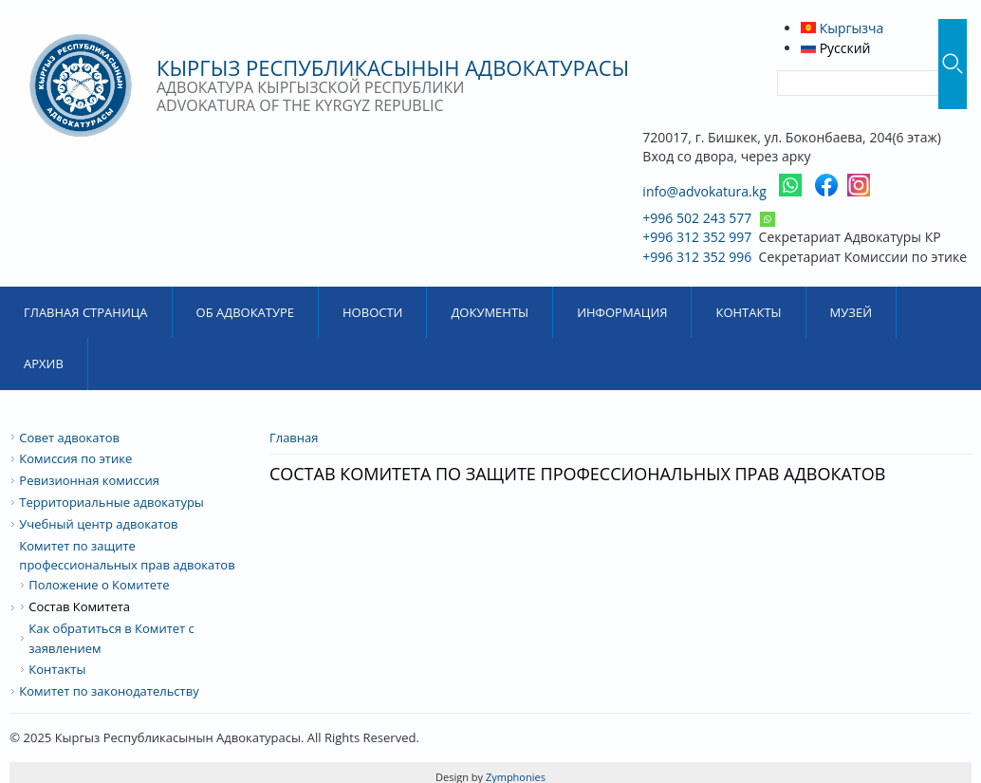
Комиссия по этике (75, 458)
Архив (44, 363)
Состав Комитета (79, 606)
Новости (372, 312)
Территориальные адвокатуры (111, 502)
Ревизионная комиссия (89, 480)
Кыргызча (842, 28)
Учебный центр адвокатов (98, 523)
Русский (836, 48)
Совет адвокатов (69, 437)
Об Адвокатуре (245, 312)
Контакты (748, 312)
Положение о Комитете (98, 584)
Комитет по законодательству (108, 690)
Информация (622, 312)
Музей (851, 312)
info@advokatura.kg (704, 191)
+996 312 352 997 (696, 237)
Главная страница (86, 312)
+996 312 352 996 (696, 257)
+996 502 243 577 (696, 218)
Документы (489, 312)
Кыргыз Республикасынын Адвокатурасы (393, 67)
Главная (294, 437)
